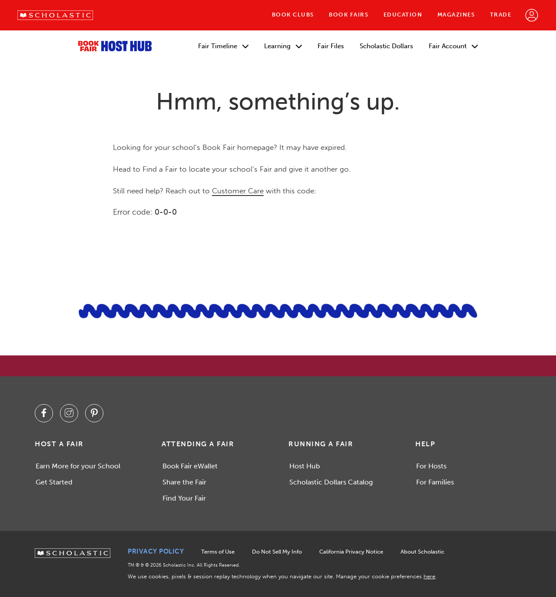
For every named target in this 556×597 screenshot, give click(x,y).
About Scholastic (422, 551)
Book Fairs (348, 14)
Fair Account (453, 46)
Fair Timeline (223, 46)
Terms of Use (218, 551)
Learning (283, 46)
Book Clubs (293, 14)
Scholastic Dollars (386, 46)
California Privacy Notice (351, 551)
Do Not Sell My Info (277, 551)
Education (403, 14)
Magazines (456, 14)
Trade (501, 14)
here (429, 576)
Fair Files (331, 46)
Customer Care (238, 190)
